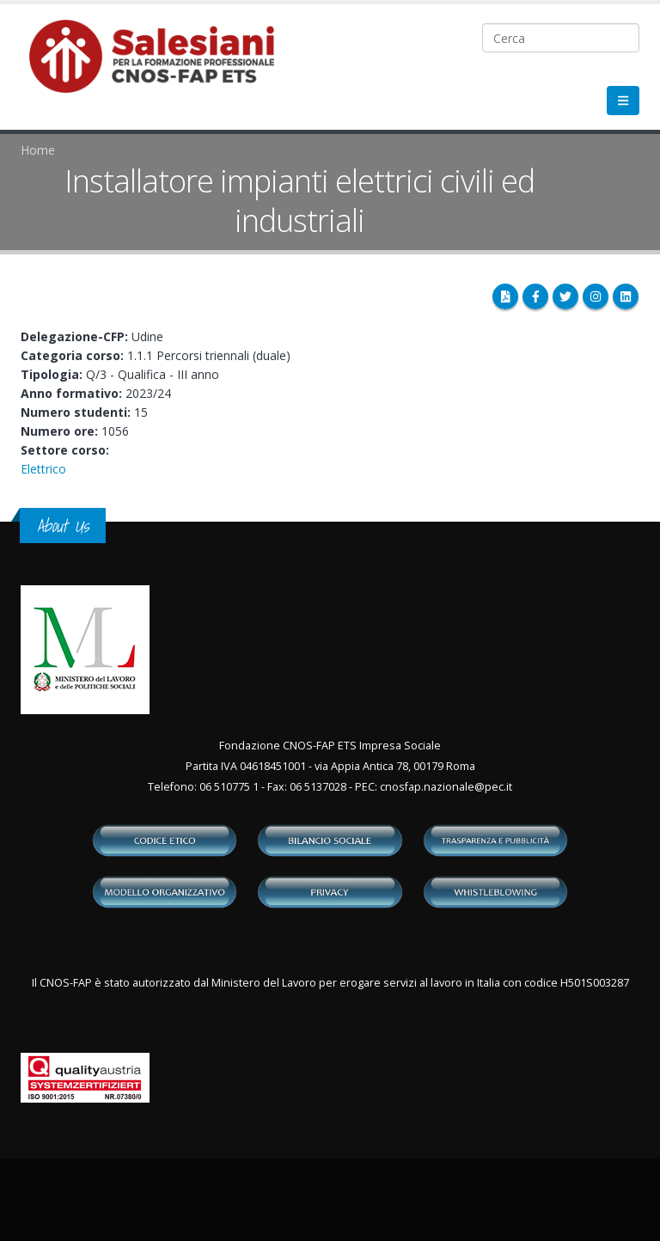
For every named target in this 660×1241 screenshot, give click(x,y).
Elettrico (43, 469)
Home (38, 150)
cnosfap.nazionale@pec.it (446, 786)
